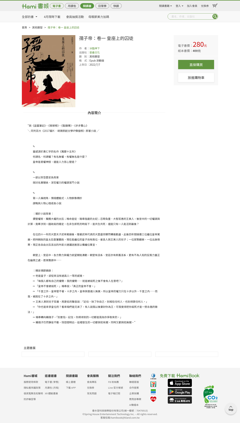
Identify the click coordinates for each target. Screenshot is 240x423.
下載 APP (71, 387)
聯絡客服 (134, 382)
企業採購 (134, 393)
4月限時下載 (52, 16)
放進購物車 (196, 77)
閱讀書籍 (164, 5)
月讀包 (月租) (52, 387)
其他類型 (37, 27)
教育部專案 (135, 399)
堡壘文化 (94, 52)
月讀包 (72, 6)
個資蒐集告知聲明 (33, 393)
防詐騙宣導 (30, 399)
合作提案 (134, 387)
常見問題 (92, 393)
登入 (178, 5)
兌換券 (205, 5)
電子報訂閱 (114, 393)
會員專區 (92, 382)
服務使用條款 (31, 382)
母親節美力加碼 (98, 16)
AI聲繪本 (134, 405)
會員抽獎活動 (75, 16)
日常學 (102, 6)
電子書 (57, 6)
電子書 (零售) (52, 382)
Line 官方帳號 (115, 387)
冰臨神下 (94, 48)
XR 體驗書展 (51, 393)
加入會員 (192, 5)
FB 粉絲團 (113, 382)
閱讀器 (87, 6)
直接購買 (196, 64)
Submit (215, 16)
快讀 (116, 6)
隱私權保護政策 (32, 387)
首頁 (24, 27)
